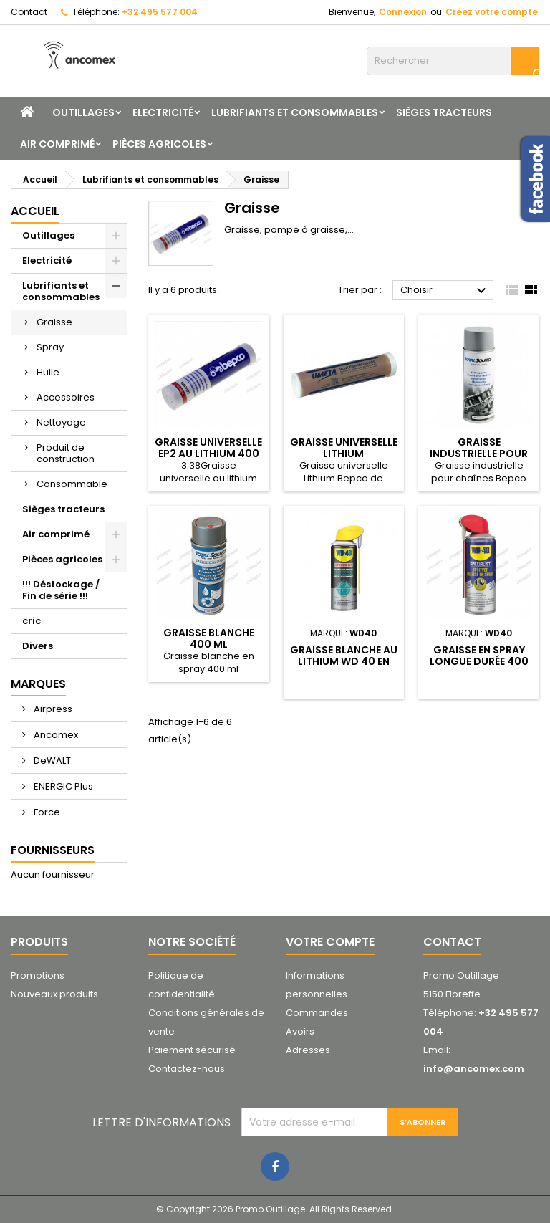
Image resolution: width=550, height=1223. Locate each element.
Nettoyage (61, 422)
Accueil (35, 211)
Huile (48, 372)
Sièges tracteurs (444, 112)
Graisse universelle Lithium (343, 448)
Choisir (445, 290)
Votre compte (330, 942)
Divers (37, 646)
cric (31, 621)
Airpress (52, 709)
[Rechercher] (453, 61)
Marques (38, 684)
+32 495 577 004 (160, 12)
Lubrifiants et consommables (294, 112)
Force (46, 812)
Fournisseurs (53, 850)
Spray (50, 347)
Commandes (317, 1013)
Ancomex (55, 735)
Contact (29, 12)
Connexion (403, 12)
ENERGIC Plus (62, 786)
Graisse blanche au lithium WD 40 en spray (343, 661)
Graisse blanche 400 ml (208, 638)
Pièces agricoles (159, 144)
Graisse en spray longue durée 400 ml (479, 661)
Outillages (83, 112)
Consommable (72, 484)
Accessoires (66, 397)
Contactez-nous (186, 1068)
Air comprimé (57, 144)
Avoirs (300, 1031)
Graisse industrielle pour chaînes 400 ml (479, 453)
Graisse (54, 322)
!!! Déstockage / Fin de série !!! (61, 590)
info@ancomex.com (473, 1068)
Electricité (162, 112)
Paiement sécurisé (192, 1050)
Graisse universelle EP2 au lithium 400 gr (208, 453)
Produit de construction (66, 453)
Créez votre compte (491, 12)
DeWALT (51, 760)
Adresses (308, 1050)
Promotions (37, 975)
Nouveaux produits (54, 994)
